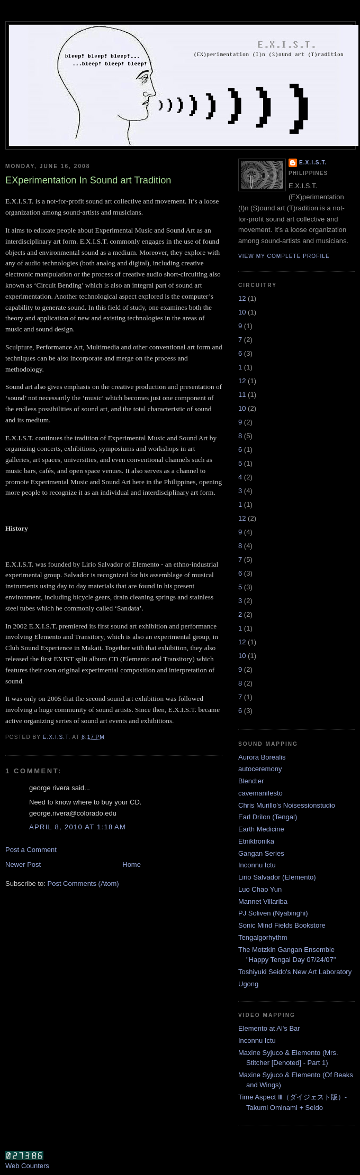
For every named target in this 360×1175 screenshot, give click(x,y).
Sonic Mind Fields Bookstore (282, 925)
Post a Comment (31, 850)
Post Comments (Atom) (83, 883)
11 (242, 395)
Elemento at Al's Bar (269, 1028)
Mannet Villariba (262, 901)
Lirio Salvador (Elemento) (277, 877)
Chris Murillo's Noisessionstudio (286, 805)
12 (242, 298)
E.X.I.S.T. (313, 162)
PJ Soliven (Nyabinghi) (273, 913)
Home (131, 864)
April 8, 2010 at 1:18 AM (77, 827)
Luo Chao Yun (260, 889)
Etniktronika (256, 841)
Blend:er (251, 781)
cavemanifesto (260, 793)
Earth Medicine (261, 829)
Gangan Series (261, 853)
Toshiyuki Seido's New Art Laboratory (295, 972)
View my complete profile (284, 256)
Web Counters (27, 1166)
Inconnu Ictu (257, 865)
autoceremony (260, 769)
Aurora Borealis (262, 757)
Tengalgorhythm (262, 937)
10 (242, 312)
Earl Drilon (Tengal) (267, 817)
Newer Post (23, 864)
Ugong (248, 984)
